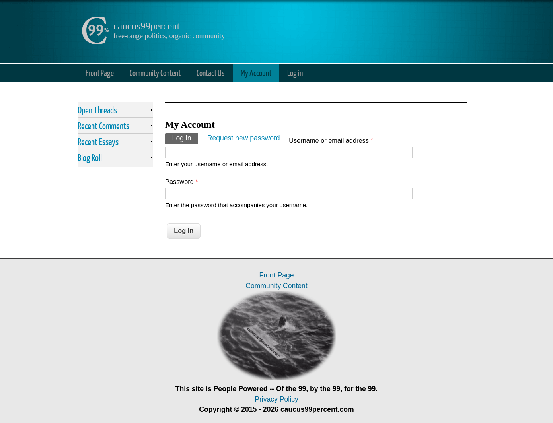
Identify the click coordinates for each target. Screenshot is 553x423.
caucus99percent (146, 26)
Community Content (155, 73)
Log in (295, 73)
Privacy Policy (276, 399)
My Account (256, 73)
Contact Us (211, 73)
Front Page (100, 73)
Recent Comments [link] (103, 125)
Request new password (243, 138)
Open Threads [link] (97, 109)
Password (181, 181)
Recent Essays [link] (98, 141)
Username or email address (331, 140)
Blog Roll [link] (90, 157)
